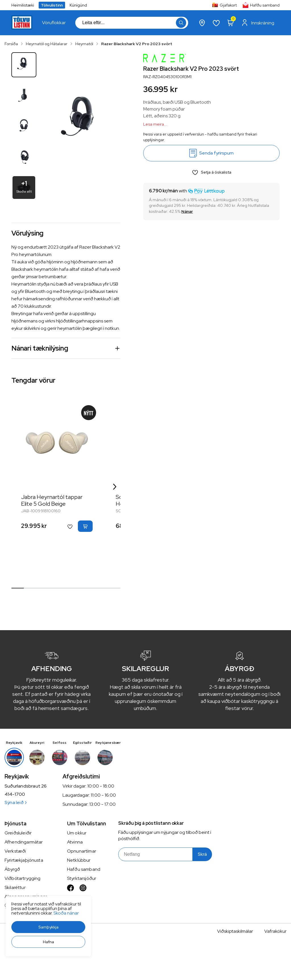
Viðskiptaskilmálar (235, 931)
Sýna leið (15, 802)
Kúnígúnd (78, 5)
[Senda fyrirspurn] (211, 153)
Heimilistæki (22, 5)
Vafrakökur (275, 931)
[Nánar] (187, 211)
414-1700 (15, 794)
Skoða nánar (66, 913)
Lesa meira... (155, 124)
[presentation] (53, 23)
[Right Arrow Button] (114, 487)
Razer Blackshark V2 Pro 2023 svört (136, 43)
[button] (48, 927)
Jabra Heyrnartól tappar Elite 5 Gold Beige (51, 500)
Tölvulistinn (52, 5)
